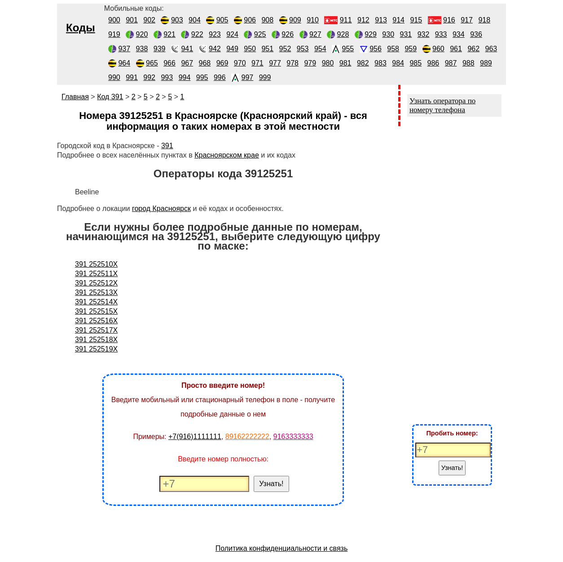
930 (388, 34)
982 (363, 63)
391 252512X (96, 283)
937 (124, 49)
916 (449, 20)
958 (393, 49)
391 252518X (96, 339)
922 (197, 34)
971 (257, 63)
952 (285, 49)
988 (468, 63)
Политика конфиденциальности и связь (282, 548)
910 (313, 20)
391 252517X (96, 330)
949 (232, 49)
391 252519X (96, 349)
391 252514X (96, 302)
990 (114, 77)
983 (380, 63)
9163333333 (293, 436)
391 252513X (96, 292)
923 (215, 34)
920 (142, 34)
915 (416, 20)
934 (459, 34)
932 (424, 34)
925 (260, 34)
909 (295, 20)
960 (438, 49)
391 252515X (96, 311)
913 (381, 20)
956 (375, 49)
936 (476, 34)
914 (398, 20)
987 (451, 63)
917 (467, 20)
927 (315, 34)
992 (149, 77)
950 (250, 49)
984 (398, 63)
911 (346, 20)
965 (152, 63)
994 (185, 77)
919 (114, 34)
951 (267, 49)
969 (222, 63)
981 (345, 63)
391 (167, 145)
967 (187, 63)
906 (250, 20)
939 (160, 49)
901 (132, 20)
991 (132, 77)
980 (328, 63)
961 (456, 49)
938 (142, 49)
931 (406, 34)
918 (484, 20)
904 (195, 20)
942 (215, 49)
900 (114, 20)
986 (433, 63)
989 (486, 63)
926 (288, 34)
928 (343, 34)
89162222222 (247, 436)
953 (303, 49)
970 (240, 63)
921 (169, 34)
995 (202, 77)
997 (248, 77)
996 (220, 77)
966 (169, 63)
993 (167, 77)
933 (441, 34)
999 (265, 77)
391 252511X (96, 273)
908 (267, 20)
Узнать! (271, 483)
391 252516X (96, 321)
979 (310, 63)
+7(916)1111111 (194, 436)
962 (473, 49)
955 (348, 49)
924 (232, 34)
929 (371, 34)
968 (205, 63)
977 (275, 63)
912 (363, 20)
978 (292, 63)
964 (124, 63)
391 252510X (96, 264)
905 (222, 20)
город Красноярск (161, 208)
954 (320, 49)
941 (187, 49)
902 (149, 20)
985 (415, 63)
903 (177, 20)
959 (411, 49)
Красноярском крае (226, 155)
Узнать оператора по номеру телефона (442, 105)
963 (491, 49)
